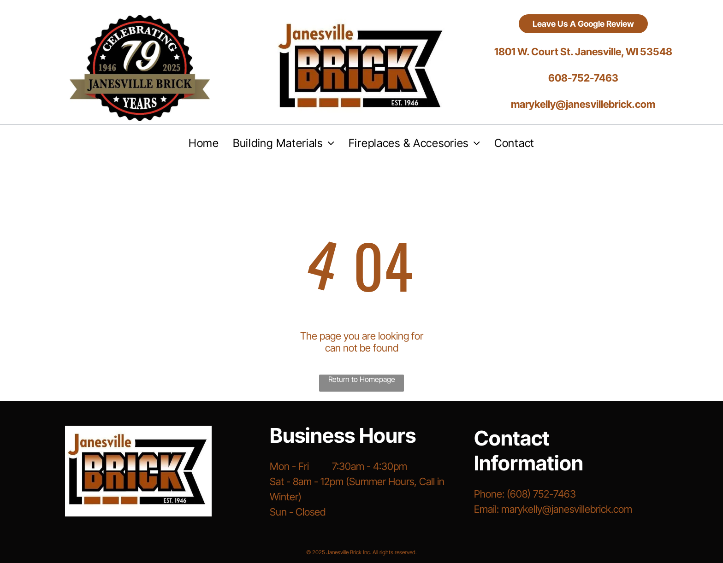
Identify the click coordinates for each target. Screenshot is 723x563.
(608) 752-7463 (541, 494)
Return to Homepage (361, 379)
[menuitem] (204, 143)
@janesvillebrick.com (587, 509)
